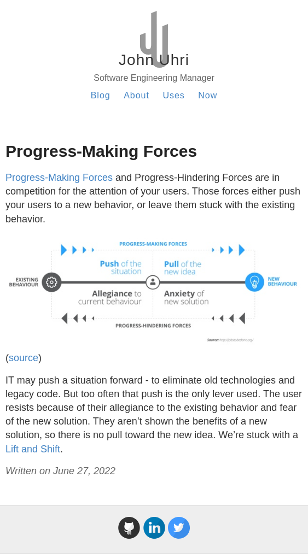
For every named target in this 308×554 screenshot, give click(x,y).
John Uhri (154, 59)
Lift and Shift (32, 449)
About (136, 95)
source (23, 357)
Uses (173, 95)
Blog (101, 95)
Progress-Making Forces (59, 177)
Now (207, 95)
